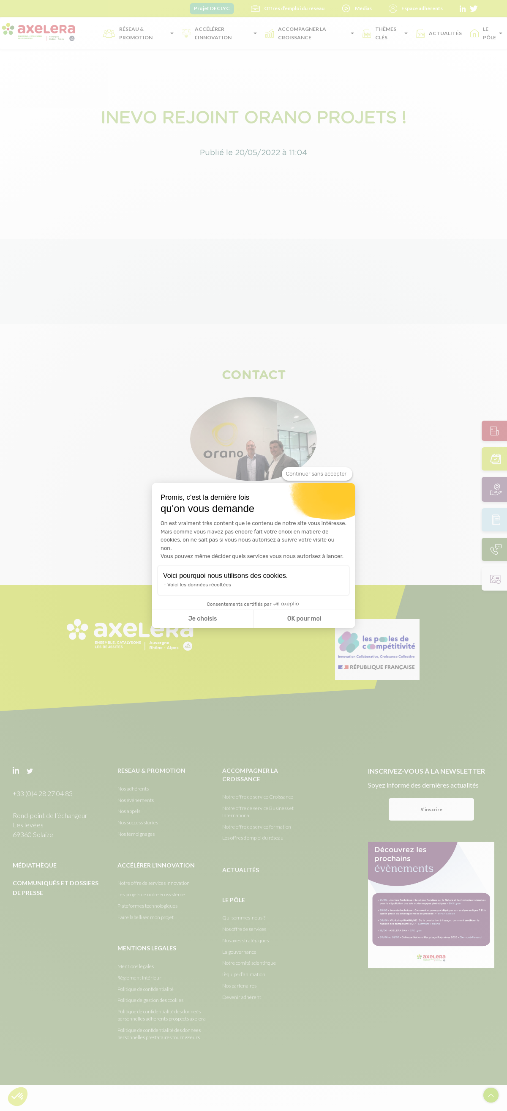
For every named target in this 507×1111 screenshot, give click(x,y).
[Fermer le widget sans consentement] (317, 474)
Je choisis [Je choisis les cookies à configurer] (202, 618)
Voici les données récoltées (199, 585)
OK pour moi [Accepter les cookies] (304, 618)
